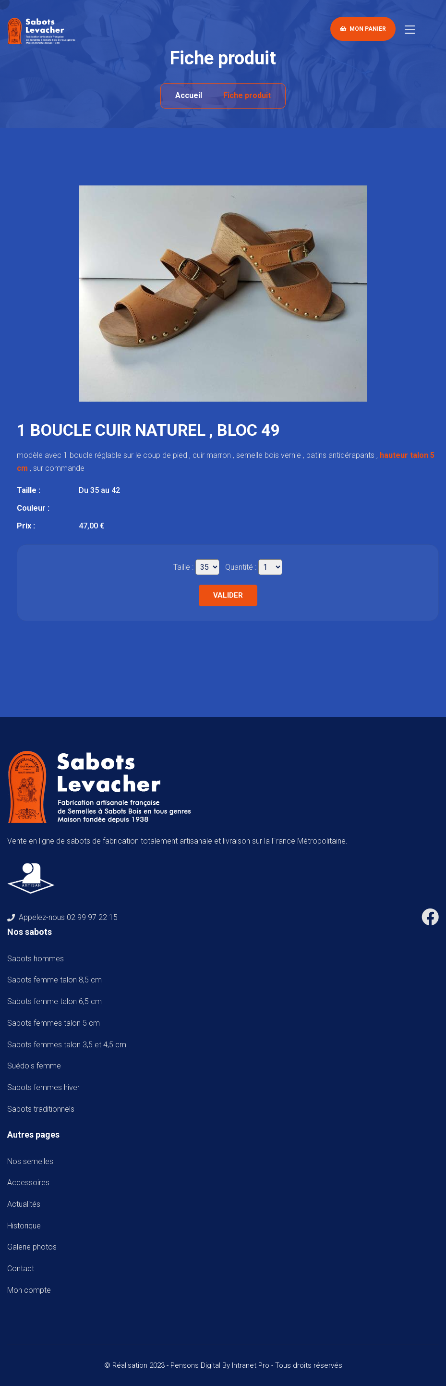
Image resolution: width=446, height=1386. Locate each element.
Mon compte (29, 1290)
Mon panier (363, 28)
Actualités (23, 1204)
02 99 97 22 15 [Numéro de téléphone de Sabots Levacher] (92, 917)
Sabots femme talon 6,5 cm (56, 1001)
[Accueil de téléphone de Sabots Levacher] (43, 30)
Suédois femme (36, 1065)
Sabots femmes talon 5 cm (55, 1023)
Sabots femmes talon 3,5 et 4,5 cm (68, 1044)
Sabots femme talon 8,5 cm (56, 979)
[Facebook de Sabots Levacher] (430, 920)
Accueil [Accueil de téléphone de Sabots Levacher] (188, 95)
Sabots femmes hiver (45, 1087)
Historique (24, 1225)
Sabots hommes (37, 958)
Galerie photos (32, 1246)
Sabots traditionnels (42, 1109)
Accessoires (28, 1182)
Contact (20, 1268)
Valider (228, 595)
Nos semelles (30, 1161)
